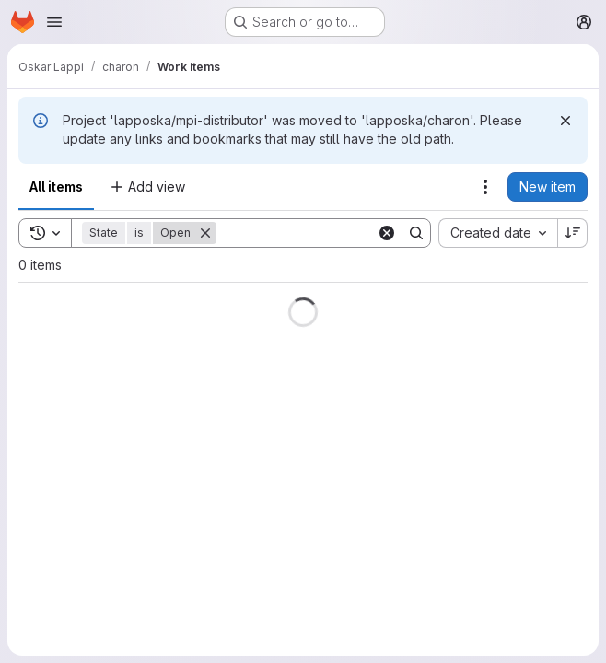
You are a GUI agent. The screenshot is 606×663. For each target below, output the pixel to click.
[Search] (330, 233)
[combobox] (497, 233)
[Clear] (387, 233)
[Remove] (205, 233)
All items (56, 186)
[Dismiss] (565, 121)
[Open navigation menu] (54, 22)
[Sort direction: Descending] (573, 233)
